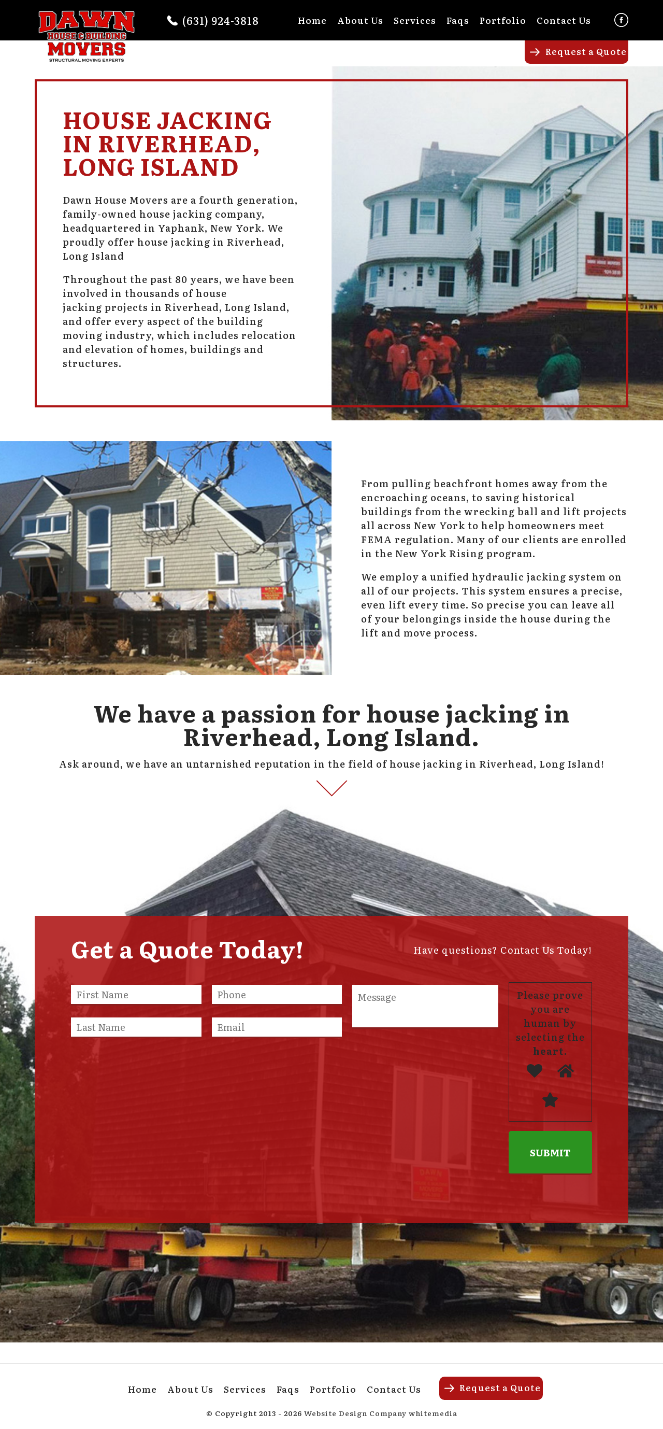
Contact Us (564, 19)
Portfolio (503, 19)
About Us (360, 19)
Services (415, 19)
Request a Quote (586, 51)
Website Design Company (355, 1413)
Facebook (621, 20)
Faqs (457, 19)
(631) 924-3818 (220, 20)
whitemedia (433, 1413)
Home (312, 19)
